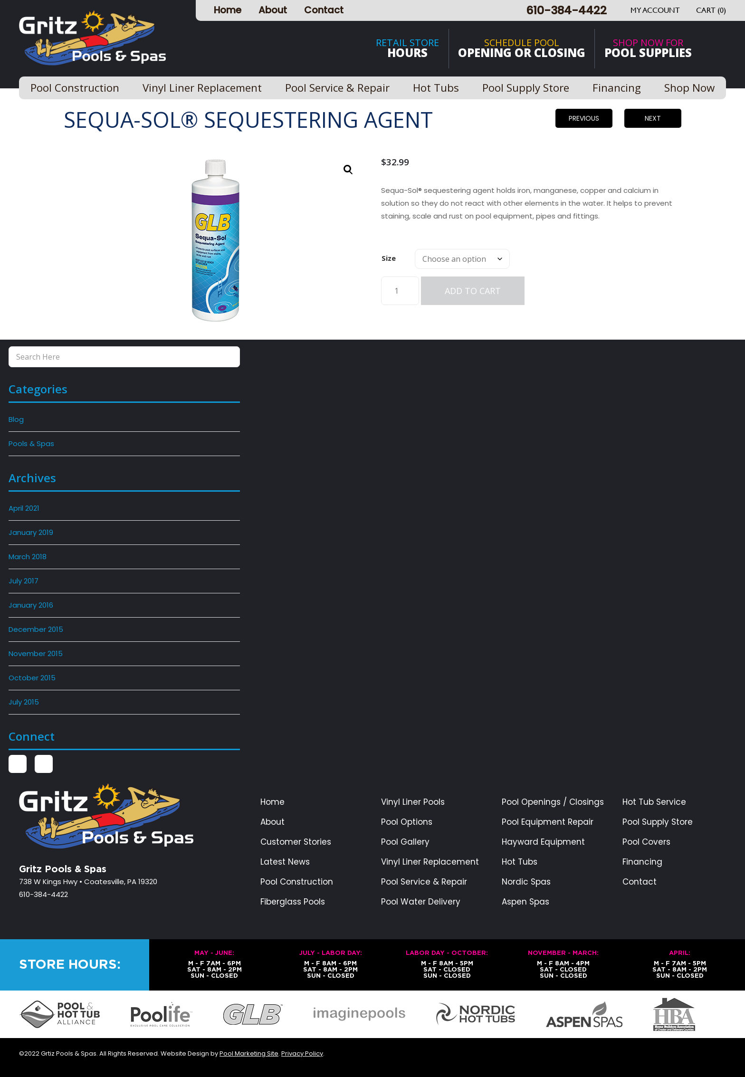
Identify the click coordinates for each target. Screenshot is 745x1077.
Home (227, 10)
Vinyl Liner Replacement (430, 862)
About (272, 10)
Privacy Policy (302, 1053)
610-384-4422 (566, 10)
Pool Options (406, 822)
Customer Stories (295, 842)
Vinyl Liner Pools (413, 802)
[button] (348, 169)
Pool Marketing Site (249, 1053)
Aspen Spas (525, 902)
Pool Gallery (405, 842)
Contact (324, 10)
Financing (642, 862)
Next (653, 118)
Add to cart (473, 290)
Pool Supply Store (657, 822)
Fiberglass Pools (292, 902)
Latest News (285, 862)
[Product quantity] (400, 290)
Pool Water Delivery (420, 902)
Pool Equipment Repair (547, 822)
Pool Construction (296, 882)
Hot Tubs (519, 862)
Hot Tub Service (654, 802)
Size (389, 258)
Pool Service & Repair (424, 882)
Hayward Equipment (543, 842)
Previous (584, 118)
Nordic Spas (526, 882)
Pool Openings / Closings (553, 802)
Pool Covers (646, 842)
